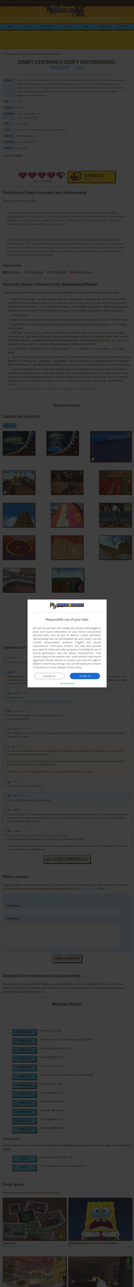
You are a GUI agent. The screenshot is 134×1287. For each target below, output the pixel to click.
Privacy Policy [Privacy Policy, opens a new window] (74, 667)
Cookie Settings (57, 667)
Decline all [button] (49, 676)
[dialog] (67, 643)
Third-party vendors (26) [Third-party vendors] (64, 645)
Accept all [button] (84, 675)
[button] (67, 683)
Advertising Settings (54, 663)
